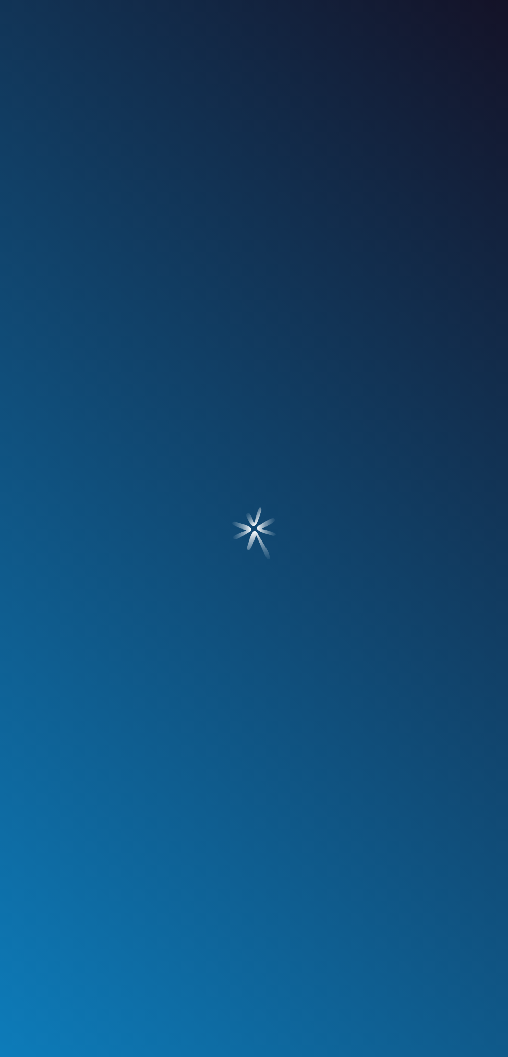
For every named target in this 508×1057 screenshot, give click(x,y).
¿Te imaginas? (449, 1041)
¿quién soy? (92, 88)
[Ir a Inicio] (254, 31)
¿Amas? (43, 1041)
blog (344, 88)
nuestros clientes (256, 88)
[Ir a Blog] (19, 386)
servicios (168, 88)
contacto (417, 88)
